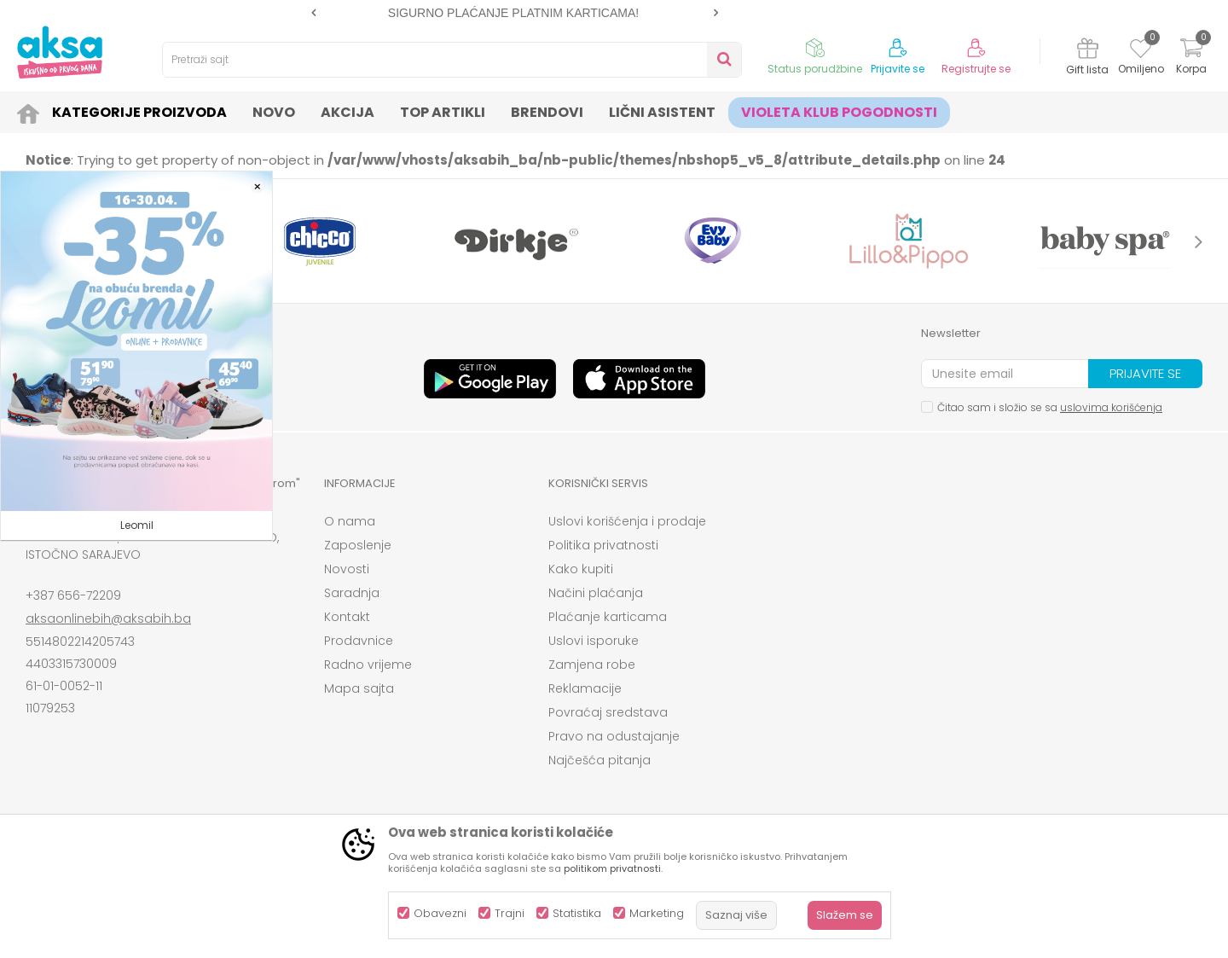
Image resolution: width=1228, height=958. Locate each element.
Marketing (656, 913)
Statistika (577, 913)
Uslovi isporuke (593, 640)
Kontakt (347, 616)
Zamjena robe (591, 664)
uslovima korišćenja (1111, 407)
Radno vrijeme (368, 664)
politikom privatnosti (612, 868)
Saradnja (351, 592)
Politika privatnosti (603, 545)
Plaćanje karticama (607, 616)
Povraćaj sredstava (608, 712)
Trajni (509, 913)
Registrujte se (976, 69)
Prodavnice (358, 640)
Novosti (346, 569)
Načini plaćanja (595, 592)
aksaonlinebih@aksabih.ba (108, 618)
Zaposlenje (357, 545)
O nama (349, 521)
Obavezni (440, 913)
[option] (514, 13)
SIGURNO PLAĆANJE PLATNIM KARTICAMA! (513, 13)
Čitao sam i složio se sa (1049, 407)
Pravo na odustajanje (614, 736)
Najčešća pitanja (599, 760)
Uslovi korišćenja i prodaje (627, 521)
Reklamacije (585, 688)
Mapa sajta (359, 688)
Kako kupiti (580, 569)
